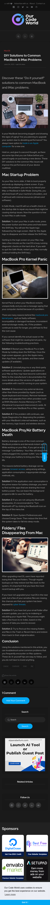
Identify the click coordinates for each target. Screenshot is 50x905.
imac (25, 666)
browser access (18, 469)
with (8, 3)
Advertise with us (21, 3)
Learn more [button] (10, 894)
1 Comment (9, 693)
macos (5, 666)
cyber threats (19, 604)
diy (32, 666)
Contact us (40, 3)
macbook (15, 666)
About (32, 3)
